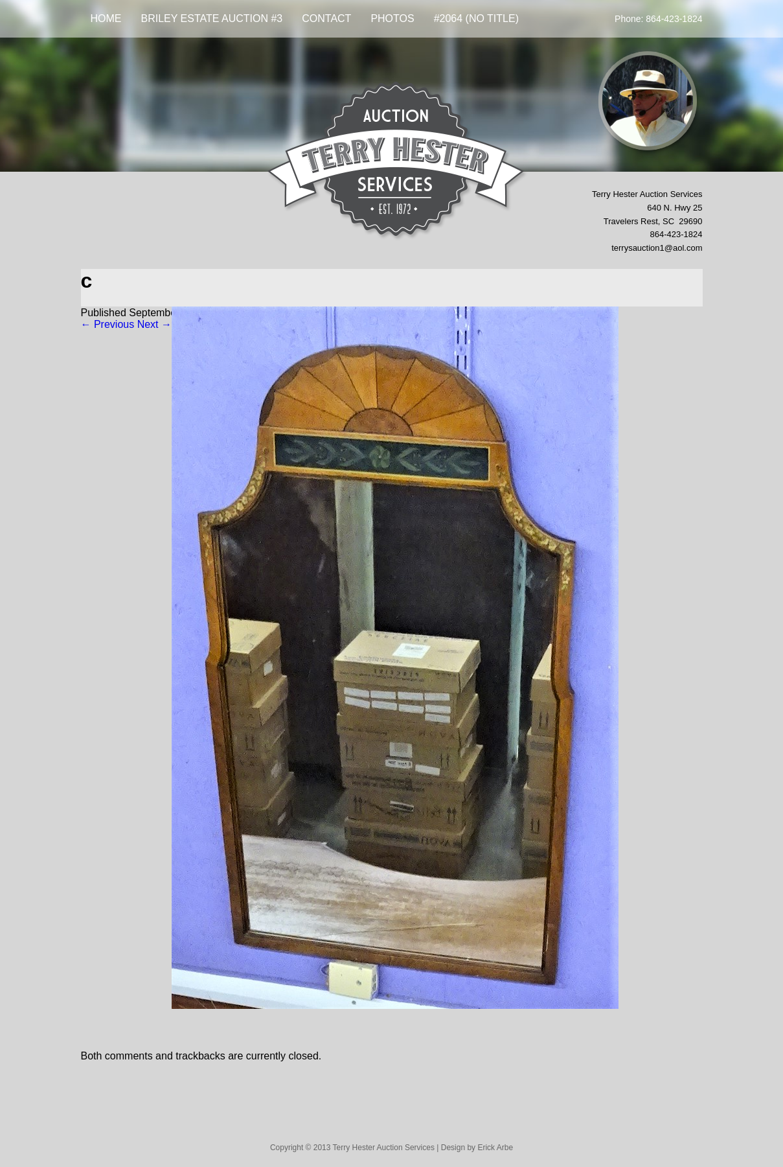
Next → (154, 324)
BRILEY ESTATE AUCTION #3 (212, 18)
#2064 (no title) (476, 18)
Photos (392, 18)
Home (106, 18)
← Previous (108, 324)
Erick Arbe (495, 1147)
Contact (326, 18)
